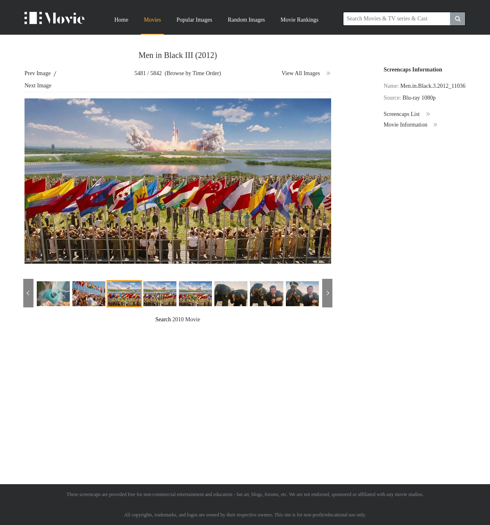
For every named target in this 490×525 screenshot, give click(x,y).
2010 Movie (186, 319)
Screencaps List (406, 114)
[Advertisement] (193, 381)
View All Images (306, 73)
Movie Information (410, 125)
